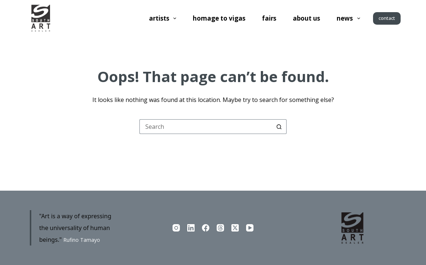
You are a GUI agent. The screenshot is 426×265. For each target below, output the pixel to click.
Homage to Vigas (219, 18)
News (350, 18)
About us (306, 18)
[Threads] (220, 228)
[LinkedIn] (191, 228)
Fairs (269, 18)
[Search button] (279, 126)
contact (387, 18)
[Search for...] (205, 126)
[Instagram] (176, 228)
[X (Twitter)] (235, 228)
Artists (164, 18)
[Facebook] (205, 228)
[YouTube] (249, 228)
